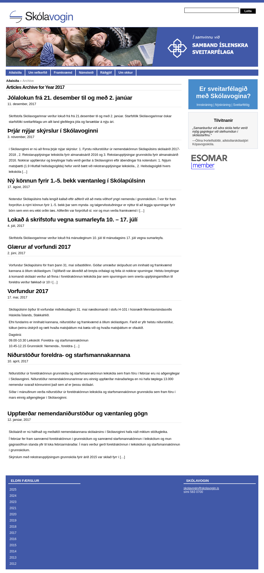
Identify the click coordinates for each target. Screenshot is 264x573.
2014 (13, 551)
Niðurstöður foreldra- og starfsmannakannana (68, 355)
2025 (13, 489)
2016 (13, 539)
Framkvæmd (63, 72)
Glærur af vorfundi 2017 (39, 246)
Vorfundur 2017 (27, 291)
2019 (13, 520)
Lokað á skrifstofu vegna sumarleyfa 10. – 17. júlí (72, 219)
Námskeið (86, 72)
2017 (13, 533)
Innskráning (204, 105)
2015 (13, 545)
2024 (13, 496)
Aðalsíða (15, 72)
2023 (13, 502)
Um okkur (125, 72)
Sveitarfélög (241, 105)
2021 (13, 508)
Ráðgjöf (106, 72)
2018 (13, 526)
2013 (13, 557)
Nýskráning (222, 105)
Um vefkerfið (37, 72)
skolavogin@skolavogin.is (201, 488)
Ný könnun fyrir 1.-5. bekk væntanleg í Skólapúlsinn (76, 180)
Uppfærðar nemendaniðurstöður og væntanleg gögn (77, 413)
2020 (13, 514)
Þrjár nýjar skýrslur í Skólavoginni (52, 130)
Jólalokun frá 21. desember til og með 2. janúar (69, 97)
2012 (13, 564)
